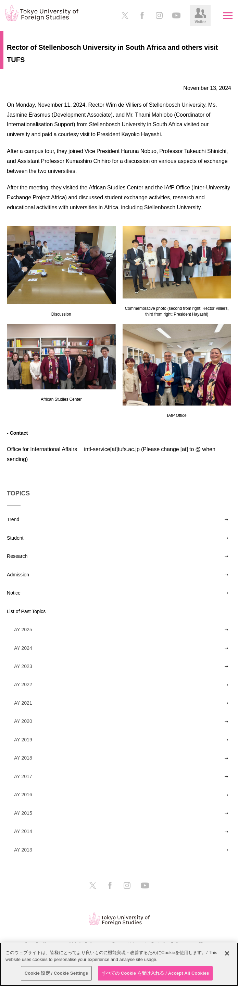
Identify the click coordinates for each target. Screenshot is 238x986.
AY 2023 (23, 666)
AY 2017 (23, 776)
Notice (14, 593)
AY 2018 (23, 758)
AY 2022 (23, 684)
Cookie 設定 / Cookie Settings (56, 973)
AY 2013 (23, 850)
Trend (13, 519)
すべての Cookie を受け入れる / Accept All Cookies (155, 973)
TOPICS (18, 493)
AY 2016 (23, 794)
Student (15, 538)
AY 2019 (23, 739)
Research (17, 556)
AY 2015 (23, 813)
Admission (18, 574)
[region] (119, 964)
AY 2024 (23, 648)
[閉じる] (227, 953)
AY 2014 (23, 831)
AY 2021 (23, 703)
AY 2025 (23, 629)
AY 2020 (23, 721)
